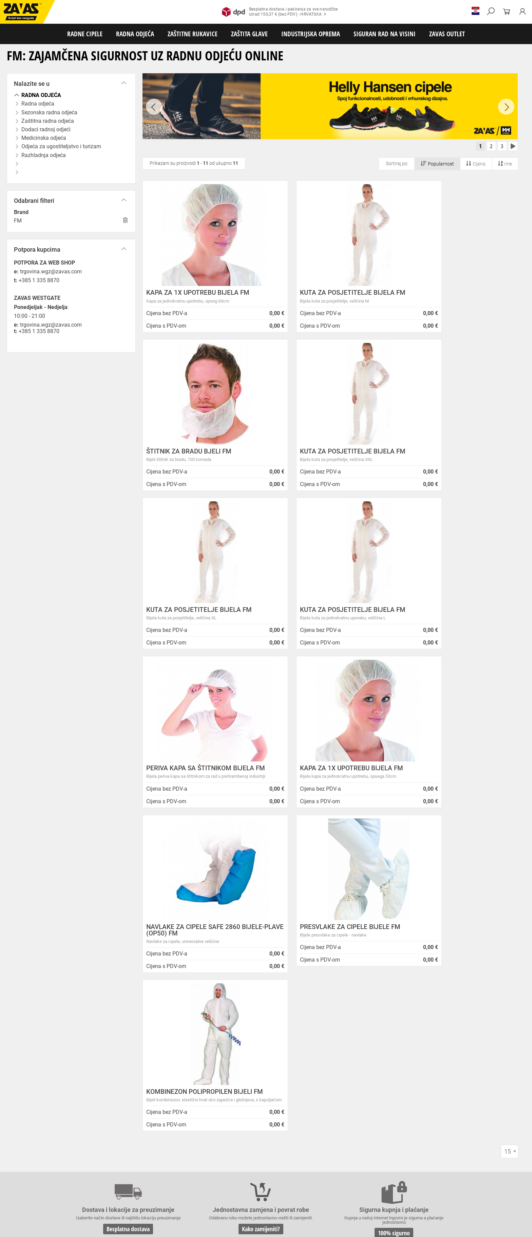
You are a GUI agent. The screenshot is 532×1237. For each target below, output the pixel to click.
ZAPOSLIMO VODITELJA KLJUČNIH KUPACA (289, 1030)
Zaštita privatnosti (132, 1038)
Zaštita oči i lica (52, 1195)
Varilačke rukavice (20, 1180)
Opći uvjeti (122, 1030)
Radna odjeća (51, 1165)
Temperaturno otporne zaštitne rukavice (462, 1173)
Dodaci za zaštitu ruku (23, 1188)
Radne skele (132, 1210)
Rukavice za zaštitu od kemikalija (424, 1180)
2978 (418, 931)
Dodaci (267, 1158)
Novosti (246, 1022)
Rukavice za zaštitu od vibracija (135, 1180)
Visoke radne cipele (140, 1158)
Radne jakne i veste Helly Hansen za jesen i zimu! (294, 1100)
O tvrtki (118, 1054)
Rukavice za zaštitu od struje (486, 1180)
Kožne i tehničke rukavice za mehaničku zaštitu (297, 1173)
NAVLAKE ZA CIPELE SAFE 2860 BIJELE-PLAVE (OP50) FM (448, 615)
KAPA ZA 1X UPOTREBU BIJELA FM (197, 295)
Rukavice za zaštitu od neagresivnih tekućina (277, 1180)
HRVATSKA (24, 1116)
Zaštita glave (145, 1195)
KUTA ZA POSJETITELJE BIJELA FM (326, 295)
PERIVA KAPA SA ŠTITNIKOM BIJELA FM (200, 615)
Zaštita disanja (85, 1195)
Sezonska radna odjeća (90, 1165)
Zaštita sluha (116, 1195)
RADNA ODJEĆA (135, 33)
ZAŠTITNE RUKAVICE (192, 33)
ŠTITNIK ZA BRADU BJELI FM (444, 295)
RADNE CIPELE (84, 33)
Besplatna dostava (112, 940)
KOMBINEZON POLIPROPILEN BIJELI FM (327, 785)
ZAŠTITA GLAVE (249, 33)
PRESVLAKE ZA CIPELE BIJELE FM (196, 782)
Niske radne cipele (53, 1158)
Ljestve (110, 1210)
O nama (120, 1022)
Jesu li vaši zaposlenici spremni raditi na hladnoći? (296, 1091)
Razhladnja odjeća (327, 1165)
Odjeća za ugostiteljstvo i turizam (274, 1165)
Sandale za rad (177, 1158)
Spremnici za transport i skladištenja (87, 1203)
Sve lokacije (25, 1105)
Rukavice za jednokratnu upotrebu (200, 1180)
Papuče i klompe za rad (217, 1158)
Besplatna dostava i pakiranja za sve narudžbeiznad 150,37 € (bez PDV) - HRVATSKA (280, 12)
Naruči (467, 1098)
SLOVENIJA (25, 1127)
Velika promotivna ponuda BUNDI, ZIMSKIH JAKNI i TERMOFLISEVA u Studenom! (296, 1072)
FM (18, 220)
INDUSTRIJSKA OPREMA (310, 33)
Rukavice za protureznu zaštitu (221, 1173)
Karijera (119, 1063)
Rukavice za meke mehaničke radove (81, 1173)
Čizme (249, 1158)
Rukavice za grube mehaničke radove (154, 1173)
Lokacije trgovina (130, 1071)
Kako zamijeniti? (214, 940)
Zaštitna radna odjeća (137, 1165)
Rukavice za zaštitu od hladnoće (71, 1180)
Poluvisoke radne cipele (96, 1158)
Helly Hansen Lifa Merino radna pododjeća (286, 1046)
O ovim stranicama (132, 1046)
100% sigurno (316, 934)
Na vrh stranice (506, 1227)
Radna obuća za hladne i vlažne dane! (280, 1083)
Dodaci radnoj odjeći (181, 1165)
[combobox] (509, 852)
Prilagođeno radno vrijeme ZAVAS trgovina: (286, 1038)
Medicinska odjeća (222, 1165)
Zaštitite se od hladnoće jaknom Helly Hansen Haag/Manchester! (290, 1057)
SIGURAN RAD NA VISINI (385, 33)
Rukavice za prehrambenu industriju (356, 1180)
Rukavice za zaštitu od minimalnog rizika (383, 1173)
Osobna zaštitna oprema (76, 1210)
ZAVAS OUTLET (447, 33)
